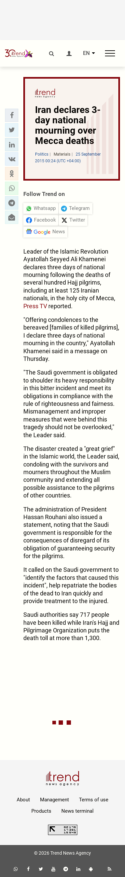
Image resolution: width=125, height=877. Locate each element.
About (23, 800)
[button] (11, 115)
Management (54, 800)
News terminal (77, 811)
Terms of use (93, 800)
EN (86, 53)
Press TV (35, 306)
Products (41, 811)
